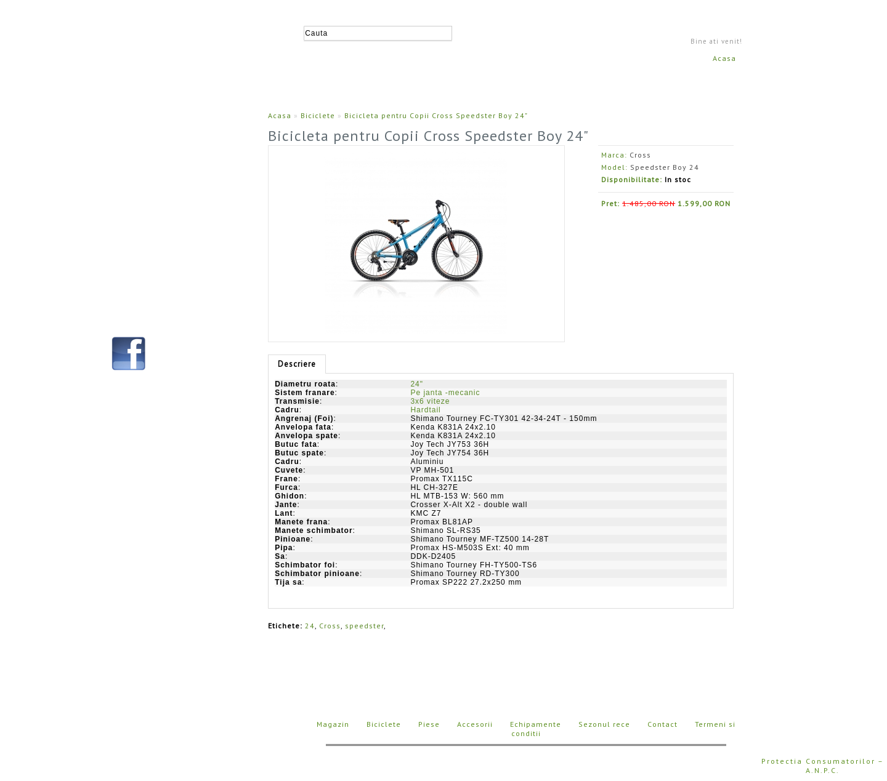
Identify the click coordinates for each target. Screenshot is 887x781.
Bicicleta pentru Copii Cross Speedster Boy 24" (436, 115)
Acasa (724, 58)
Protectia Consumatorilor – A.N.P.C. (822, 765)
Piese (429, 724)
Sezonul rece (604, 724)
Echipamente (535, 724)
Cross (640, 154)
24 (310, 625)
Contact (662, 724)
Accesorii (475, 724)
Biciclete (318, 115)
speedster (364, 625)
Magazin (333, 724)
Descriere (297, 364)
